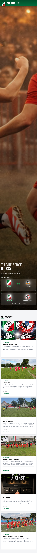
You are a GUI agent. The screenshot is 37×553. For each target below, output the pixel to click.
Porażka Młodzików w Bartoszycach (13, 536)
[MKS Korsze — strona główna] (8, 2)
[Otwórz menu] (18, 2)
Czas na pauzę (6, 498)
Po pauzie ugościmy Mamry (10, 344)
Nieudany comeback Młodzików (11, 459)
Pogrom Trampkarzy (8, 421)
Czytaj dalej (7, 355)
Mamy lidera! (6, 383)
